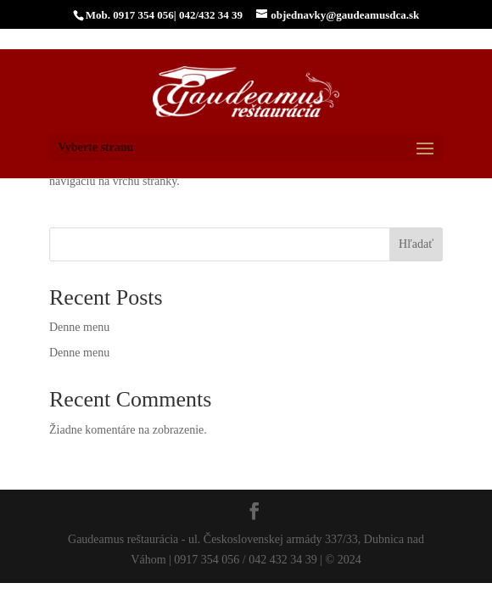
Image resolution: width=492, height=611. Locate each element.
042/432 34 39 (211, 14)
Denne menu (79, 327)
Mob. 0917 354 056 (130, 14)
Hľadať (416, 244)
